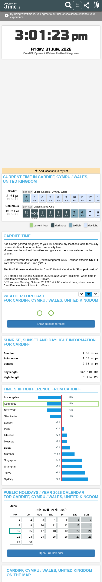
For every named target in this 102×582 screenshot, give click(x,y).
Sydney (8, 482)
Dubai (7, 450)
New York (10, 413)
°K (95, 294)
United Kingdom (41, 192)
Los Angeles (11, 400)
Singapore (10, 463)
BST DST (27, 192)
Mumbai (9, 457)
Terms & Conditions (47, 573)
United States (41, 206)
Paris (7, 432)
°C (81, 294)
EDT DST (27, 207)
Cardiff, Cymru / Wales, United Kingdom (51, 53)
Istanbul (9, 438)
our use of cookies (63, 14)
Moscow (9, 444)
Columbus (12, 206)
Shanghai (10, 469)
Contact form (25, 573)
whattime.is (62, 578)
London (8, 425)
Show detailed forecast (51, 323)
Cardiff (12, 191)
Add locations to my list (51, 170)
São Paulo (10, 419)
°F (88, 294)
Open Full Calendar (51, 556)
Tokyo (7, 475)
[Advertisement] (51, 112)
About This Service (73, 573)
